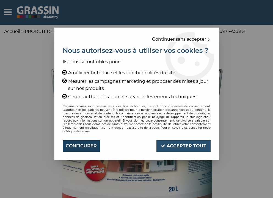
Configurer (81, 145)
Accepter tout (183, 145)
